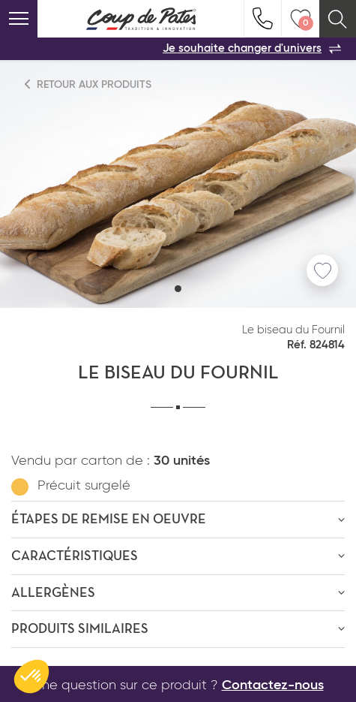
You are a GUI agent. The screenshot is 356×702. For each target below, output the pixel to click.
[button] (178, 288)
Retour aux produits (88, 84)
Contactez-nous (273, 685)
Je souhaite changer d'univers (252, 49)
